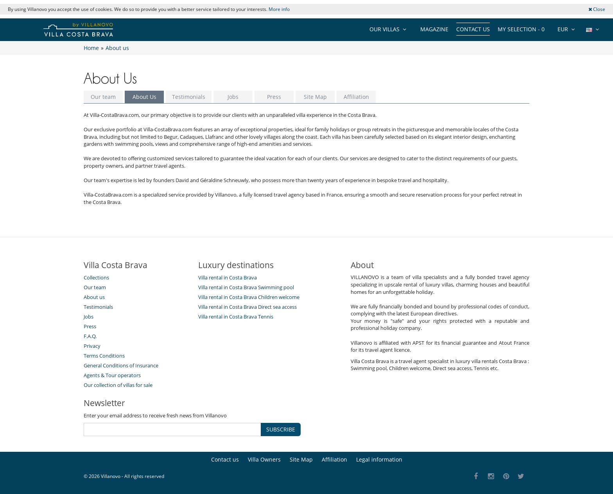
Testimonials (188, 96)
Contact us (473, 29)
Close (596, 9)
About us (94, 297)
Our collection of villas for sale (118, 384)
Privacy (92, 345)
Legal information (379, 459)
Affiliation (356, 96)
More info (279, 9)
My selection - (521, 29)
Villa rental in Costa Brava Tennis (235, 316)
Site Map (315, 96)
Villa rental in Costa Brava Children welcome (248, 297)
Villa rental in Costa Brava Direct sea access (247, 306)
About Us (144, 96)
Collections (96, 277)
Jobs (233, 96)
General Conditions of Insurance (121, 365)
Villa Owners (264, 459)
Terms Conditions (104, 355)
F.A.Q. (90, 336)
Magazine (434, 29)
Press (274, 96)
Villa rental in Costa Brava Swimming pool (246, 287)
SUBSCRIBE (280, 429)
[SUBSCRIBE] (172, 429)
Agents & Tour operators (112, 375)
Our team (103, 96)
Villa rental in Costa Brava (227, 277)
